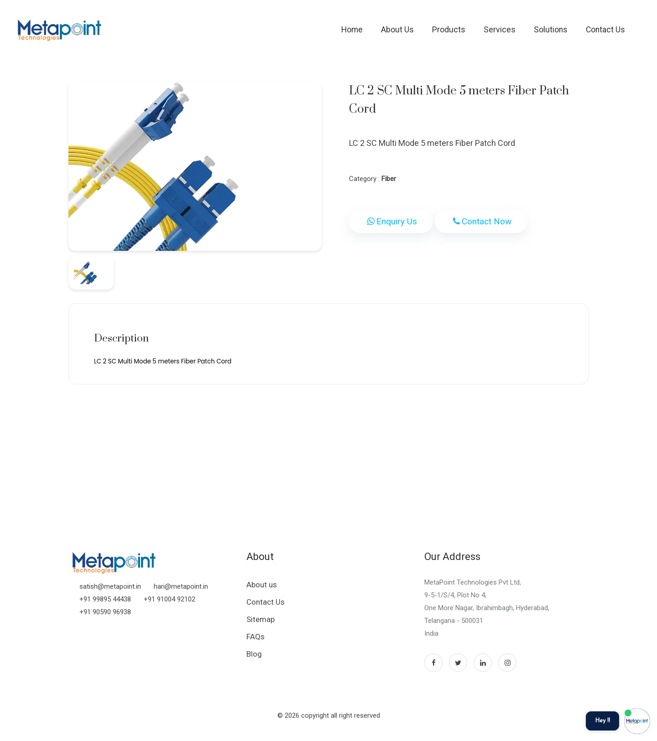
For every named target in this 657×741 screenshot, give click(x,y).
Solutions (551, 29)
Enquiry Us (391, 221)
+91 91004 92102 (169, 599)
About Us (397, 29)
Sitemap (260, 619)
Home (352, 29)
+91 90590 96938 (105, 612)
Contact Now (481, 221)
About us (261, 584)
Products (448, 29)
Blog (254, 653)
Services (500, 29)
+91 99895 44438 (105, 599)
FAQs (255, 636)
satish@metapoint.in (110, 586)
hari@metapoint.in (181, 586)
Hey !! (602, 721)
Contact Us (605, 29)
